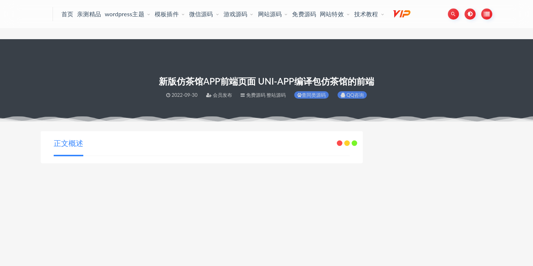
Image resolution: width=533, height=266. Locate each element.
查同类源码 (311, 95)
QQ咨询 (352, 95)
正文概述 (68, 143)
